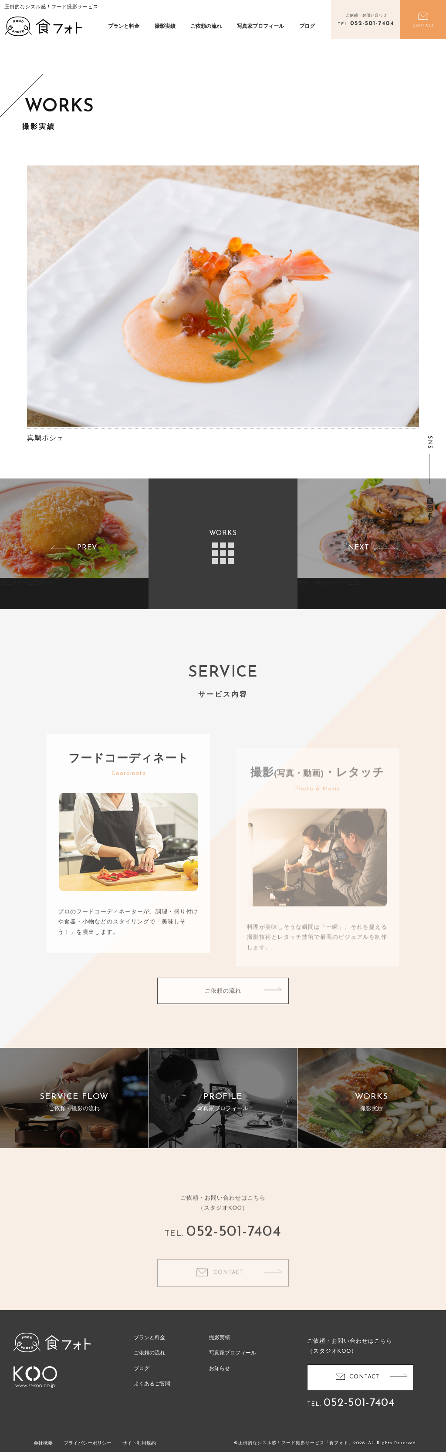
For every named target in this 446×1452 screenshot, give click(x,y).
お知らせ (219, 1368)
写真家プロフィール (260, 26)
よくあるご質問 (152, 1384)
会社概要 (43, 1442)
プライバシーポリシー (88, 1442)
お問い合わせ (423, 19)
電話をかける (365, 19)
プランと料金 (123, 26)
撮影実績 (165, 26)
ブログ (307, 26)
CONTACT (364, 1377)
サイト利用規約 (139, 1442)
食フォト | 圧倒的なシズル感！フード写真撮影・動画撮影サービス (43, 26)
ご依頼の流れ (206, 26)
